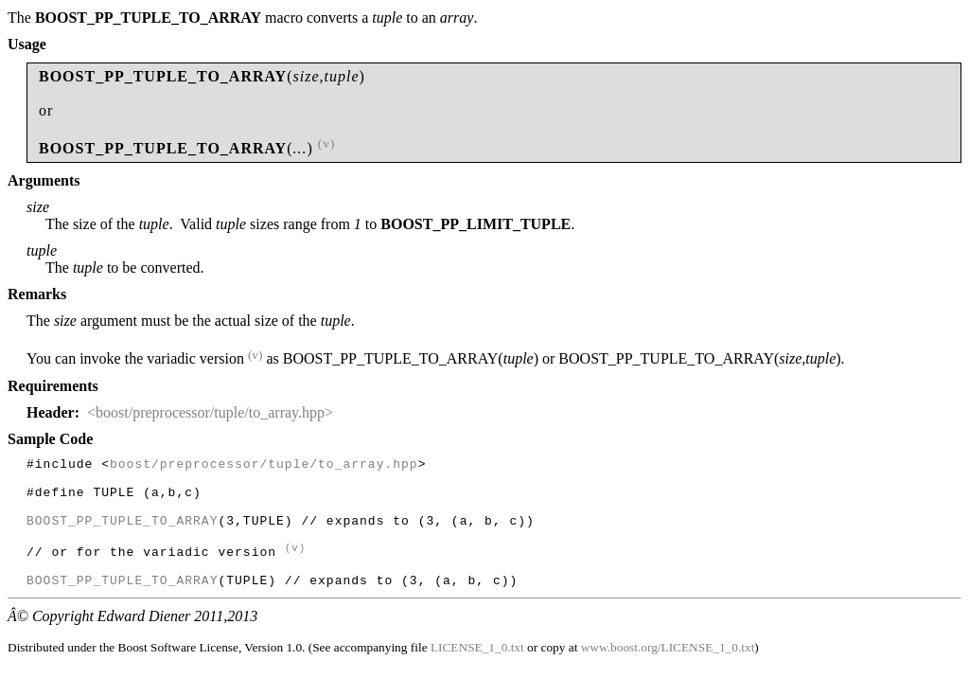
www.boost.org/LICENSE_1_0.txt (668, 673)
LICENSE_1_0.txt (477, 673)
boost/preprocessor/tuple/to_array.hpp (264, 465)
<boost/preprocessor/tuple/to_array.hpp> (210, 412)
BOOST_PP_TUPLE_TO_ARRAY (122, 534)
